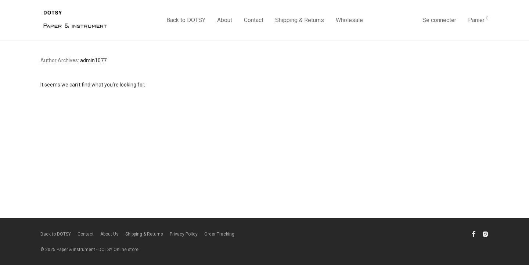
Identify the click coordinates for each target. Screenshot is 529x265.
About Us (109, 234)
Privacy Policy (184, 234)
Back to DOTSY (185, 20)
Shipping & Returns (299, 20)
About (224, 20)
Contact (253, 20)
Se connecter (439, 20)
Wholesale (349, 20)
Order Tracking (219, 234)
